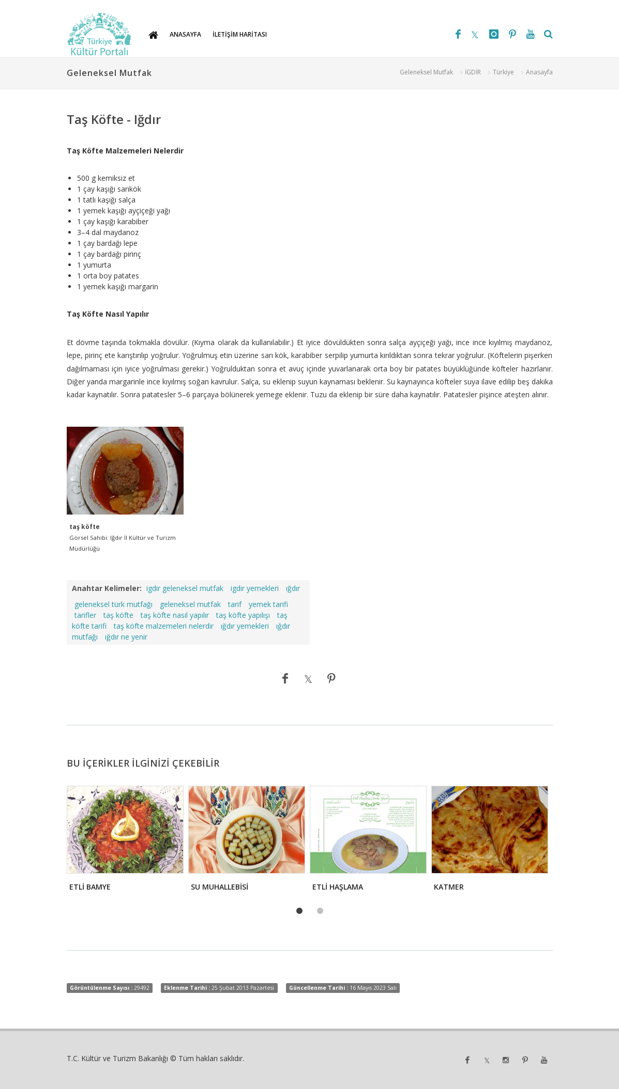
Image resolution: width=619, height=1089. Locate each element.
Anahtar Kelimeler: (107, 588)
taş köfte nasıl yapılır (175, 615)
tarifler (85, 615)
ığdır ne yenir (126, 637)
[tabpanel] (124, 841)
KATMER (449, 887)
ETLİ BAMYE (90, 887)
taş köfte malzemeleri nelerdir (164, 626)
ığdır (293, 588)
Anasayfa (539, 72)
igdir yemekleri (255, 588)
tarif (234, 604)
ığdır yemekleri (245, 626)
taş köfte (118, 615)
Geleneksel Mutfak (426, 72)
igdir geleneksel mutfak (184, 588)
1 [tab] (299, 911)
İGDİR (473, 72)
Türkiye (503, 72)
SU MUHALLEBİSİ (219, 887)
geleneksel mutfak (190, 604)
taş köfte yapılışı (243, 615)
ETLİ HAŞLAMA (337, 887)
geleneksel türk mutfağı (113, 604)
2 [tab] (320, 911)
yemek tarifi (268, 604)
